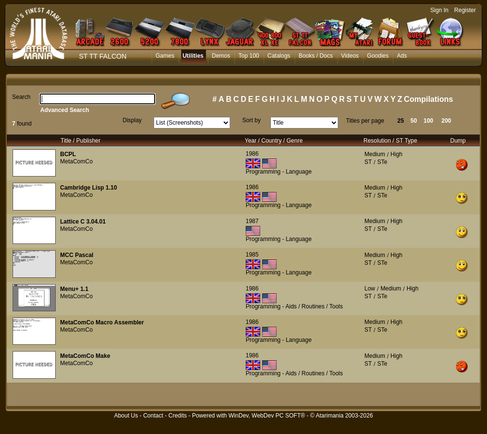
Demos (221, 55)
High (397, 154)
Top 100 (248, 55)
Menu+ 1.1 (74, 289)
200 (446, 120)
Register (465, 10)
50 (413, 120)
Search (21, 97)
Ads (402, 55)
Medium (374, 154)
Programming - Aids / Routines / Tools (294, 306)
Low (369, 288)
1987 (252, 221)
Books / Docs (315, 55)
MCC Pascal (77, 255)
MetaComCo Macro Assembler (102, 322)
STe (382, 162)
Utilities (193, 55)
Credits (177, 415)
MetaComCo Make (85, 356)
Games (165, 55)
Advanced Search (64, 110)
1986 (252, 153)
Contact (153, 415)
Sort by (251, 120)
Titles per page (365, 120)
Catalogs (278, 55)
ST (368, 162)
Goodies (378, 55)
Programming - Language (279, 171)
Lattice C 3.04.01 (83, 221)
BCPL (68, 154)
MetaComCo (76, 161)
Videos (350, 55)
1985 (252, 254)
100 (428, 120)
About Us (126, 415)
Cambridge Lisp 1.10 (88, 187)
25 (400, 120)
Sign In (439, 10)
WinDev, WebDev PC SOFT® (267, 415)
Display (132, 120)
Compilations (428, 99)
